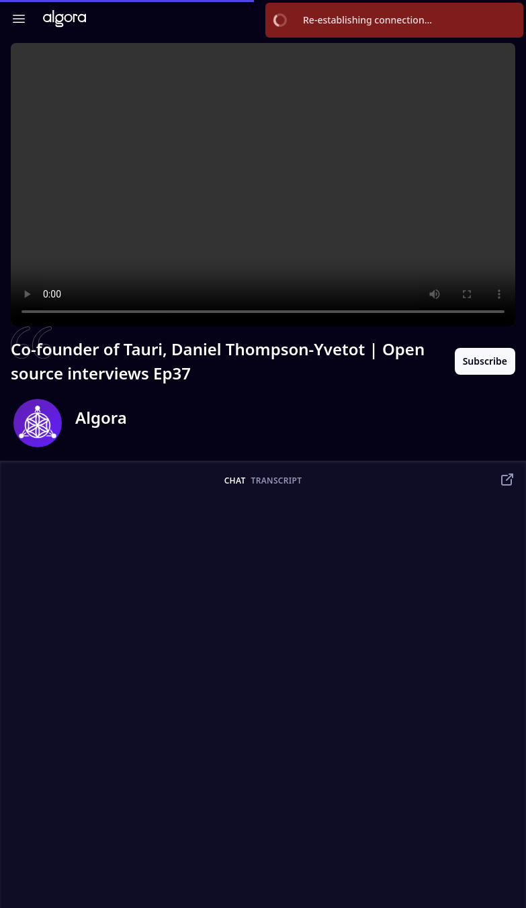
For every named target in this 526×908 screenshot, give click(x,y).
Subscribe (485, 361)
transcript (276, 480)
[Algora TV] (64, 18)
